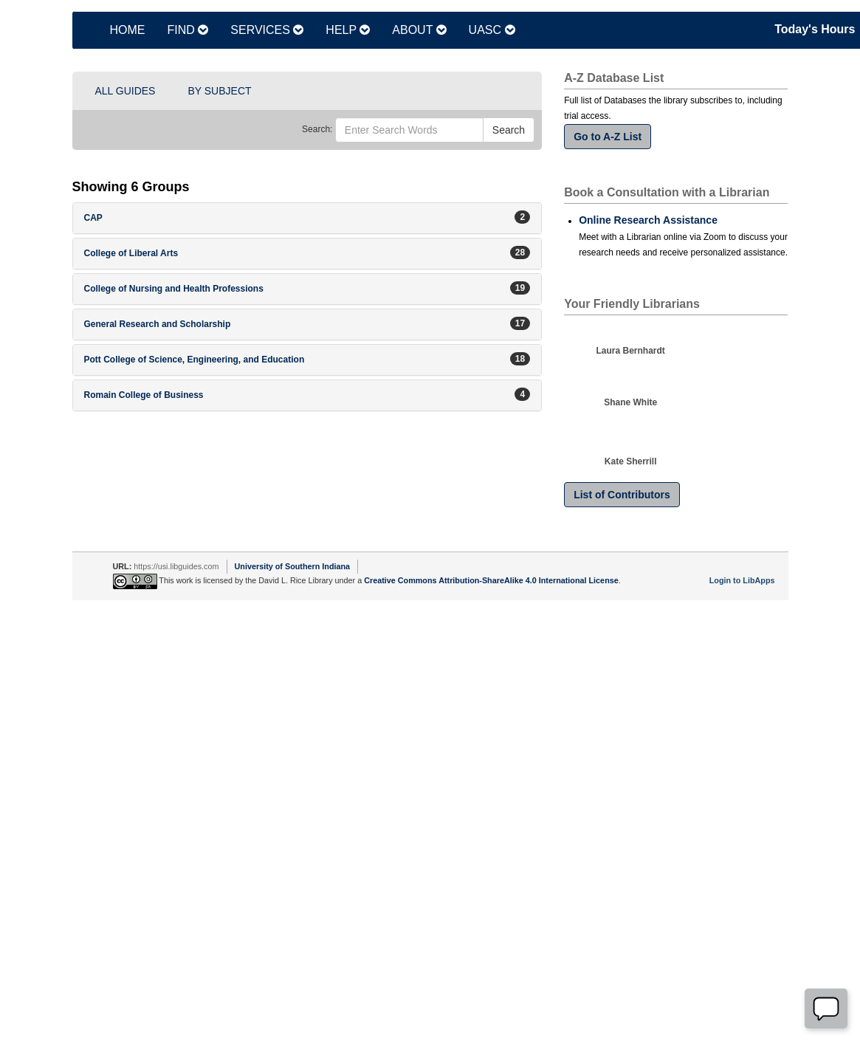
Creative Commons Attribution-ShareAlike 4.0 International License (491, 580)
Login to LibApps (742, 580)
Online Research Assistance (648, 220)
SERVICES (266, 30)
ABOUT (419, 30)
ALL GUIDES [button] (125, 91)
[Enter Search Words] (409, 129)
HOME (127, 30)
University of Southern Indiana (293, 566)
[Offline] (826, 1008)
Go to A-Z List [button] (607, 136)
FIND (188, 30)
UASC (492, 30)
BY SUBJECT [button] (219, 91)
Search (508, 130)
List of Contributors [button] (622, 495)
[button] (307, 218)
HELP (348, 30)
